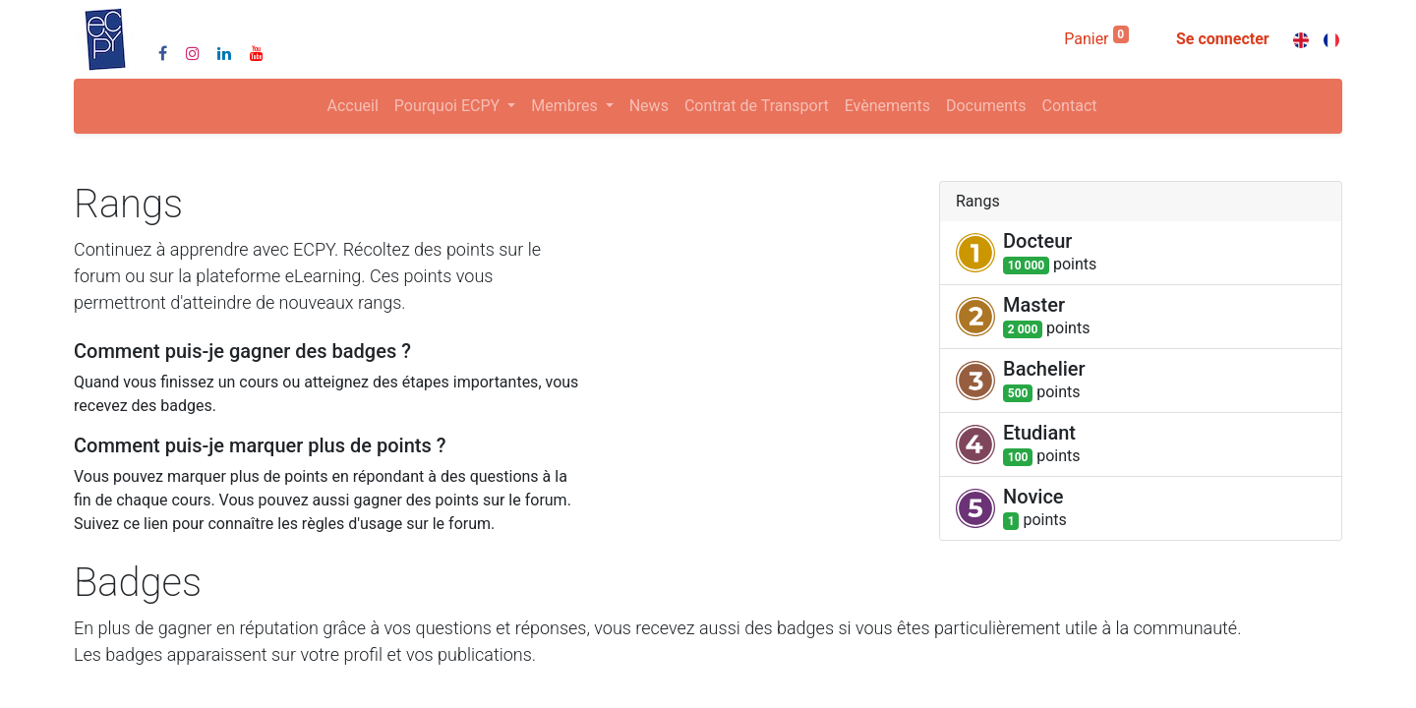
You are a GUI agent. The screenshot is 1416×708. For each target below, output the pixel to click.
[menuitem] (353, 106)
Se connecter (1222, 39)
